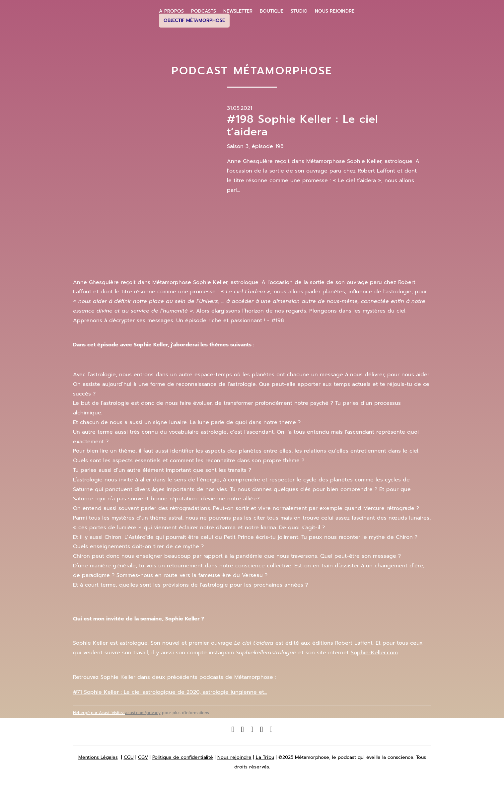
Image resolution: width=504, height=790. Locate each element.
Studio (299, 11)
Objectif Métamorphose (194, 20)
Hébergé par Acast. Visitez (99, 713)
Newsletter (237, 11)
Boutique (271, 11)
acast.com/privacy (143, 713)
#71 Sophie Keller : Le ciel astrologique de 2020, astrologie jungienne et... (170, 692)
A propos (171, 11)
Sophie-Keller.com (374, 653)
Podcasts (203, 11)
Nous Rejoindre (334, 11)
